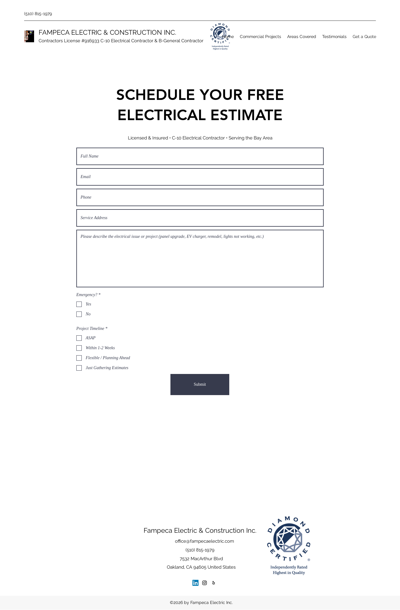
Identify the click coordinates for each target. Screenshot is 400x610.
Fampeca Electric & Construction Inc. (200, 530)
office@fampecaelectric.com (204, 541)
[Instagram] (205, 583)
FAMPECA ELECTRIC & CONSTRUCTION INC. (107, 32)
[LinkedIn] (195, 583)
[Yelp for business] (214, 583)
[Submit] (199, 384)
